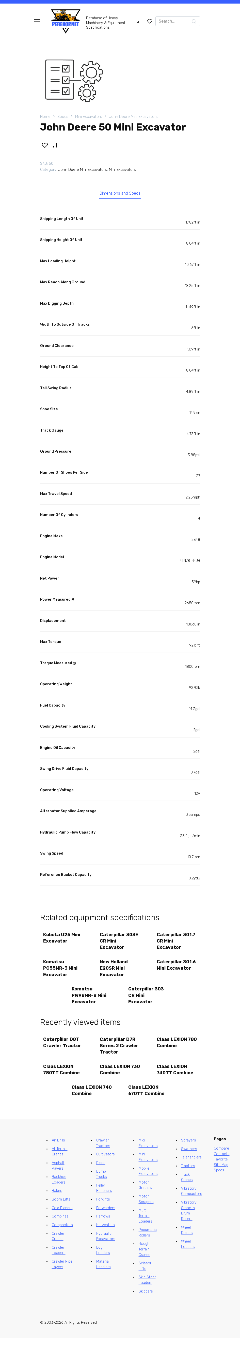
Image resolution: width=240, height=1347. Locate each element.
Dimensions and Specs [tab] (120, 194)
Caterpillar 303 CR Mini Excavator (147, 1000)
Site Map (221, 1174)
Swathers (189, 1158)
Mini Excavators (88, 116)
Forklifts (103, 1208)
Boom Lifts (61, 1208)
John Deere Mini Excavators (133, 116)
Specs (62, 116)
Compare (221, 1157)
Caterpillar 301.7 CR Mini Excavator (176, 943)
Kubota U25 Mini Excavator (62, 940)
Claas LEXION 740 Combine (87, 1098)
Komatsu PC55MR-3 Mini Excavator (61, 972)
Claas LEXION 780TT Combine (62, 1077)
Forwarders (105, 1217)
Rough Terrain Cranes (144, 1258)
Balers (57, 1199)
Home (45, 116)
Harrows (103, 1225)
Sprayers (188, 1149)
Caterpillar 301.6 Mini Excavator (170, 972)
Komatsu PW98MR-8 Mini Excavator (89, 1000)
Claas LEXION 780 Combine (172, 1048)
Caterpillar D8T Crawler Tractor (63, 1048)
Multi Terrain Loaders (145, 1224)
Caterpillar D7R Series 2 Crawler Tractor (120, 1051)
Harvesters (105, 1234)
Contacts (222, 1162)
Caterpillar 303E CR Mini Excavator (120, 943)
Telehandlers (191, 1166)
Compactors (62, 1234)
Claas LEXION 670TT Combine (147, 1098)
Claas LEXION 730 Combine (116, 1077)
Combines (60, 1225)
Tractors (188, 1175)
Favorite (221, 1168)
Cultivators (105, 1163)
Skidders (146, 1300)
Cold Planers (62, 1217)
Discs (100, 1172)
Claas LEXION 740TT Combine (175, 1077)
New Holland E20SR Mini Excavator (115, 972)
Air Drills (58, 1149)
